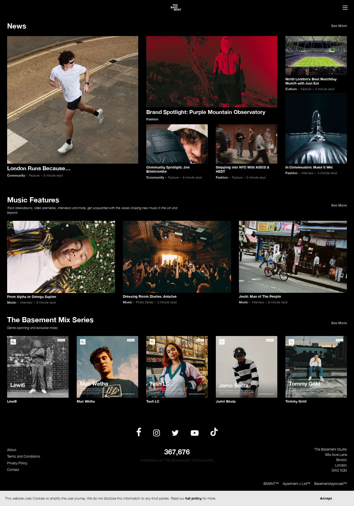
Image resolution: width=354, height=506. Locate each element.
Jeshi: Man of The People (260, 296)
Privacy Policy (17, 463)
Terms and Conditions (23, 456)
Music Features (33, 200)
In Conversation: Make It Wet (309, 167)
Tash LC (152, 401)
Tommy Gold (296, 401)
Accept (326, 498)
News (16, 26)
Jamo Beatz (226, 401)
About (11, 450)
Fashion (152, 119)
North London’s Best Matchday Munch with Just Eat (311, 81)
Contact (13, 469)
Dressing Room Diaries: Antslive (150, 296)
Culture (291, 89)
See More (339, 26)
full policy (193, 498)
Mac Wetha (86, 401)
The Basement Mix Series (50, 319)
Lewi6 (12, 401)
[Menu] (345, 8)
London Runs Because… (39, 168)
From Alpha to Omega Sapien (31, 297)
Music (11, 302)
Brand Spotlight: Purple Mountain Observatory (205, 112)
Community (16, 175)
